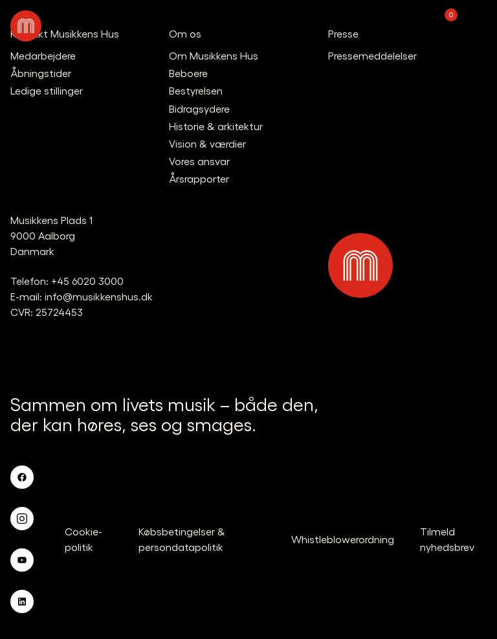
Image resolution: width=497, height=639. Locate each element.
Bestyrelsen (196, 90)
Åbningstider (40, 73)
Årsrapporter (199, 178)
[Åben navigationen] (474, 26)
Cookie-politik (83, 539)
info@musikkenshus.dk (99, 296)
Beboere (188, 73)
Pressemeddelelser (372, 55)
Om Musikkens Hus (213, 55)
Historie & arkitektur (216, 126)
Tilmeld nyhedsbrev (447, 539)
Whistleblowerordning (342, 539)
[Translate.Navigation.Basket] (440, 26)
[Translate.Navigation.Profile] (406, 26)
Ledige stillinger (46, 90)
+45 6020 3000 (87, 281)
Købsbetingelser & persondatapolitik (181, 539)
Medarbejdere (43, 55)
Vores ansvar (199, 161)
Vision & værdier (207, 143)
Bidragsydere (199, 108)
